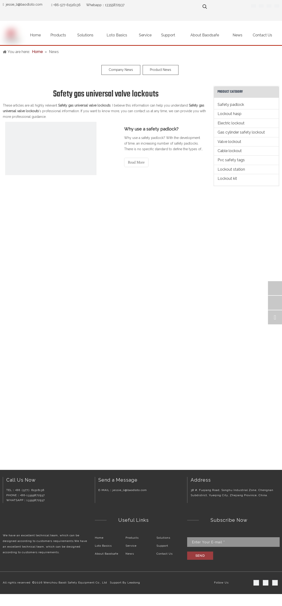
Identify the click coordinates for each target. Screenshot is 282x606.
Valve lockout (229, 141)
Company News (121, 70)
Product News (160, 70)
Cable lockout (230, 151)
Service (131, 545)
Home (99, 537)
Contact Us (164, 553)
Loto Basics (103, 545)
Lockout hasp (229, 113)
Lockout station (231, 169)
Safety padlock (231, 104)
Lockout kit (227, 178)
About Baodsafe (106, 553)
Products (132, 537)
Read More (136, 162)
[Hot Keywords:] (204, 6)
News (130, 553)
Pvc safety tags (231, 160)
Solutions (163, 537)
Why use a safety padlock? (151, 129)
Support (162, 545)
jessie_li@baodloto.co (22, 4)
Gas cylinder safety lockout (241, 132)
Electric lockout (231, 123)
